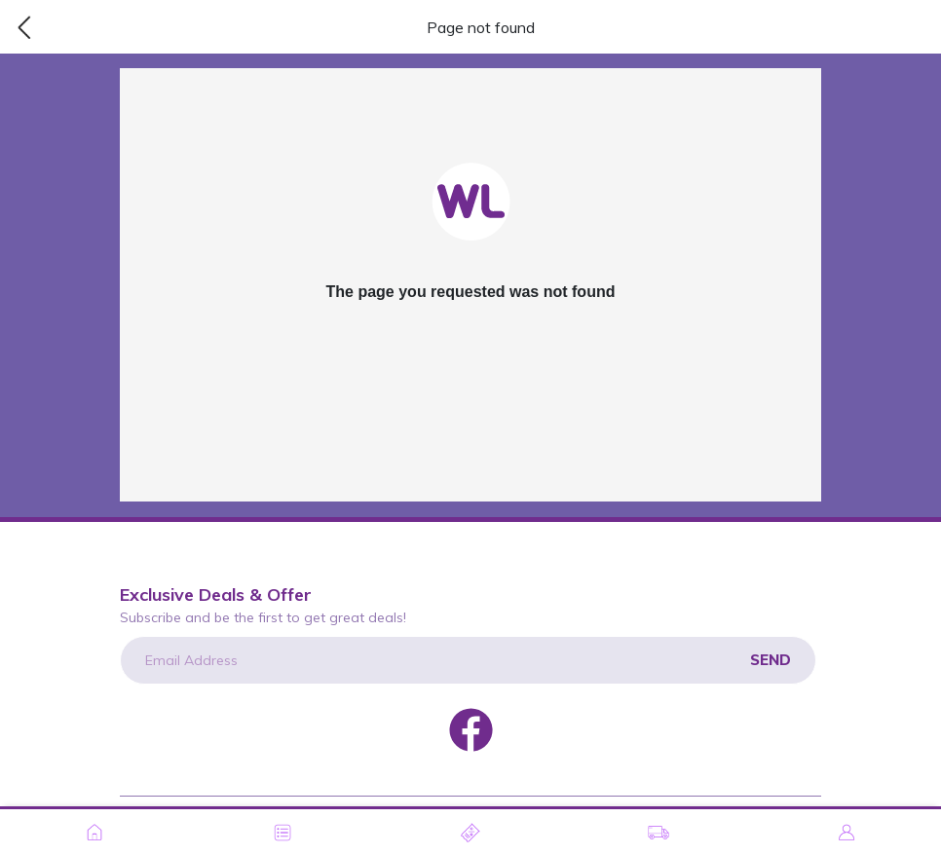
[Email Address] (468, 660)
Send (770, 660)
